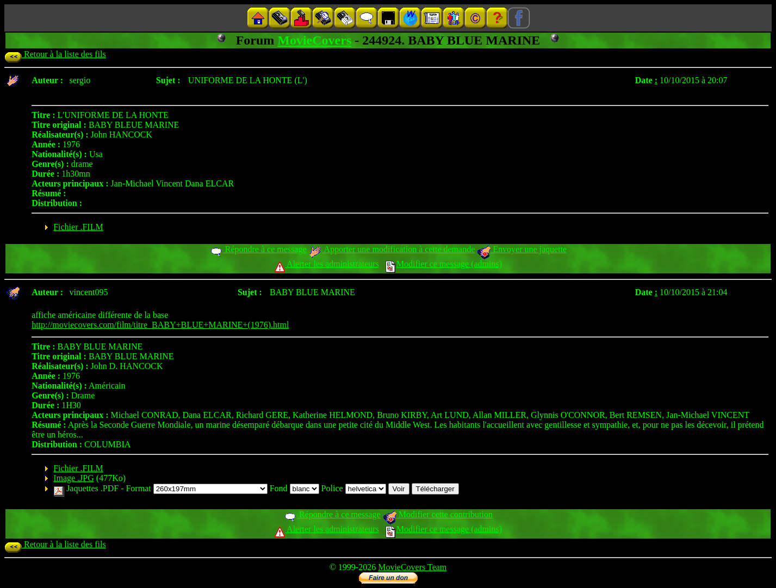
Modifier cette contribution (438, 514)
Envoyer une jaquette (522, 249)
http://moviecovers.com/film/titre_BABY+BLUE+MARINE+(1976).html (160, 324)
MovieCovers (314, 40)
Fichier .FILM (78, 227)
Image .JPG (73, 478)
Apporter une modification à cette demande (391, 249)
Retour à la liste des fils (55, 54)
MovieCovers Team (412, 567)
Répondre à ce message (258, 249)
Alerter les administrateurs (326, 263)
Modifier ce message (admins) (444, 263)
